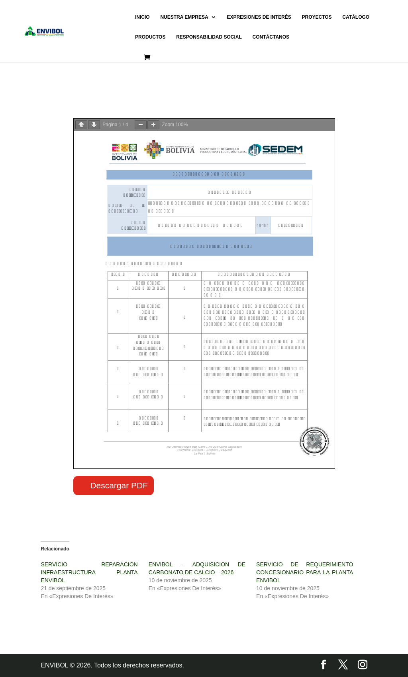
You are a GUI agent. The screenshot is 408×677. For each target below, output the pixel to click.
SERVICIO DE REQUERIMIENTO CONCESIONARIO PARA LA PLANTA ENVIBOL (304, 572)
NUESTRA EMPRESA (184, 17)
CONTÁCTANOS (271, 37)
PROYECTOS (317, 17)
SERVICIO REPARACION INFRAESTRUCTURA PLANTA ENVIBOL (89, 572)
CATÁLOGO (355, 17)
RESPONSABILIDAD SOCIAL (209, 37)
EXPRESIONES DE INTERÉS (259, 17)
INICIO (142, 17)
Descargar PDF (119, 485)
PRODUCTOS (150, 37)
